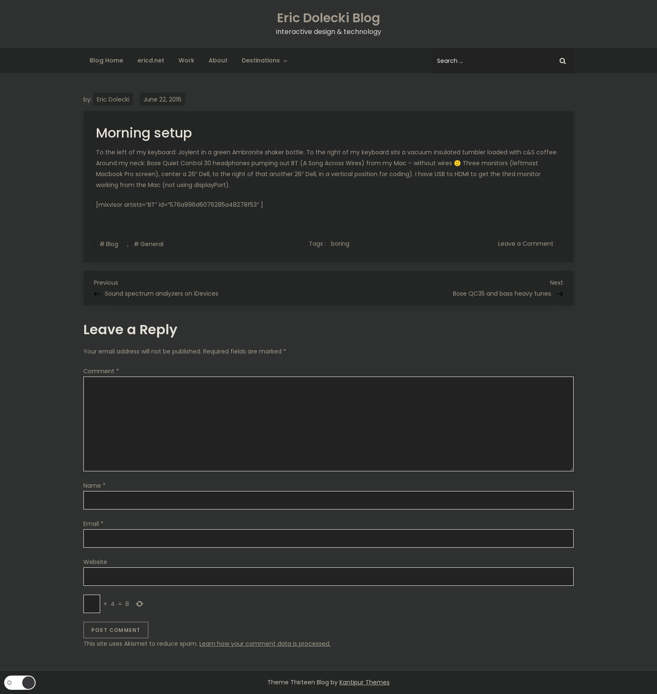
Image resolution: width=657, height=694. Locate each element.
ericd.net (150, 60)
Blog (112, 244)
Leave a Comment (527, 243)
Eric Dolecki (113, 99)
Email (93, 524)
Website (95, 562)
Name (94, 485)
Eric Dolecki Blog (328, 18)
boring (340, 243)
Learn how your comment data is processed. (265, 643)
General (151, 244)
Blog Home (106, 60)
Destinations (265, 60)
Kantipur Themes (364, 682)
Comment (101, 371)
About (218, 60)
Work (186, 60)
